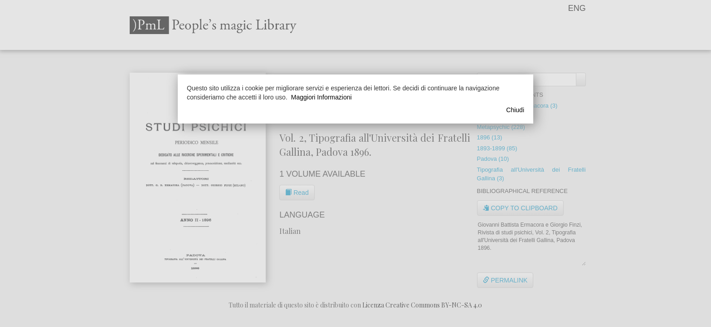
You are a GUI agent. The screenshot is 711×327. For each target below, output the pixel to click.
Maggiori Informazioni (321, 97)
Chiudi (515, 110)
